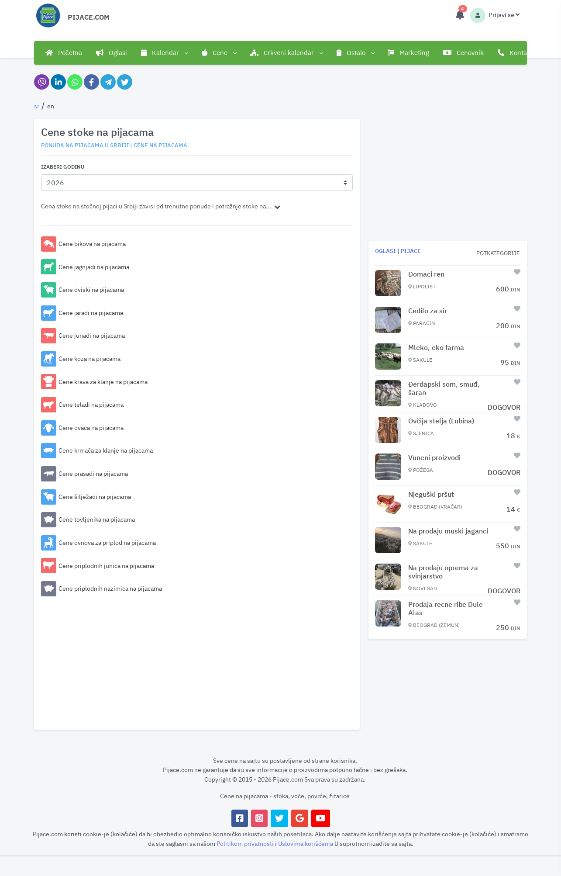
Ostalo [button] (355, 53)
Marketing (408, 52)
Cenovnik (463, 52)
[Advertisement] (197, 661)
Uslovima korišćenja (306, 843)
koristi (73, 834)
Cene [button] (219, 53)
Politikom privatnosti (246, 843)
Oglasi (111, 52)
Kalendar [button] (164, 53)
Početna (63, 52)
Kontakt (515, 52)
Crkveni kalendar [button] (286, 53)
